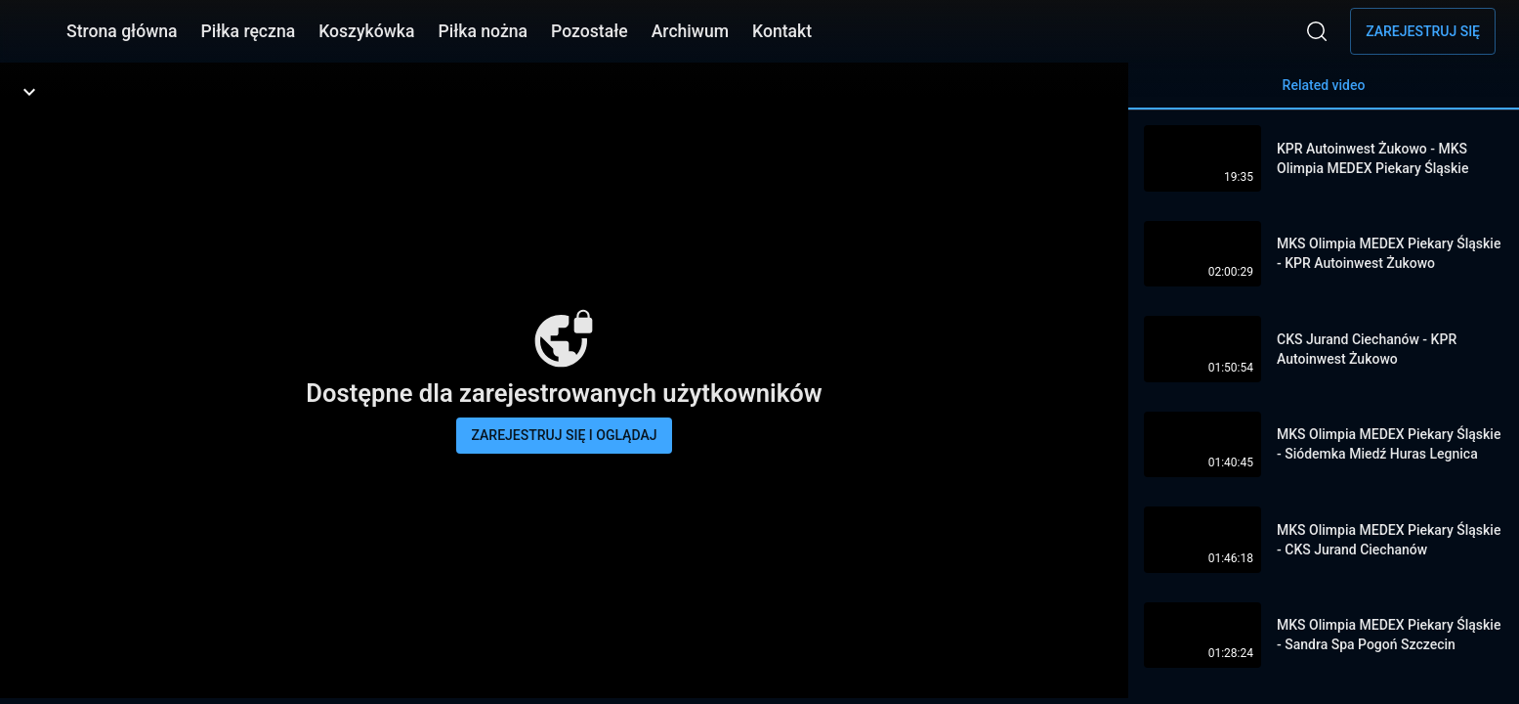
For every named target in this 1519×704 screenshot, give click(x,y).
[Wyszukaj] (1316, 31)
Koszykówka (366, 31)
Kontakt (782, 31)
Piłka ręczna (248, 31)
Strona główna (122, 31)
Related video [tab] (1323, 93)
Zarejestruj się (1423, 31)
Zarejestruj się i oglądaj (564, 435)
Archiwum (690, 31)
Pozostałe (589, 31)
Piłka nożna (482, 31)
